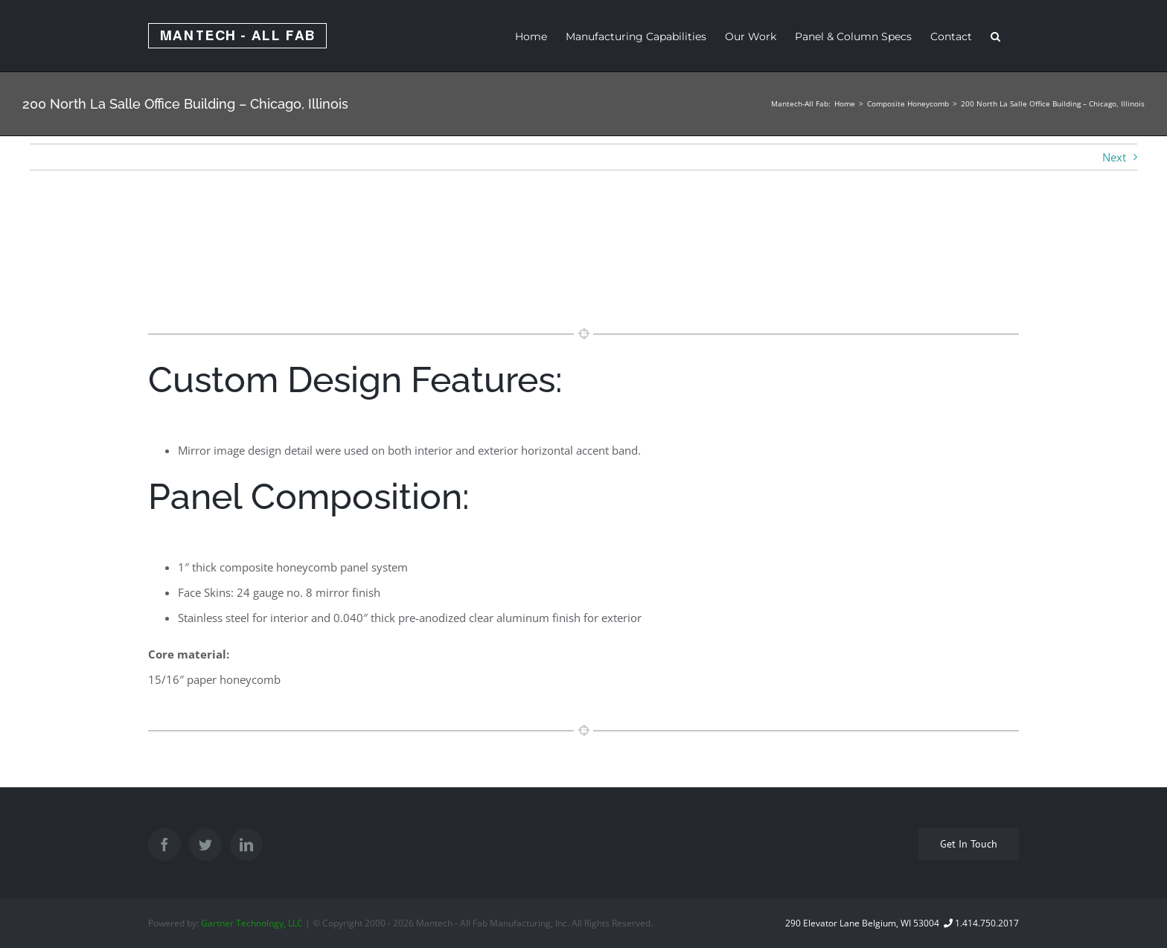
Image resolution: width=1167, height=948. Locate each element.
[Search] (995, 35)
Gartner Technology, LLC (252, 923)
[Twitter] (205, 844)
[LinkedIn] (246, 844)
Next (1114, 157)
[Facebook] (164, 844)
